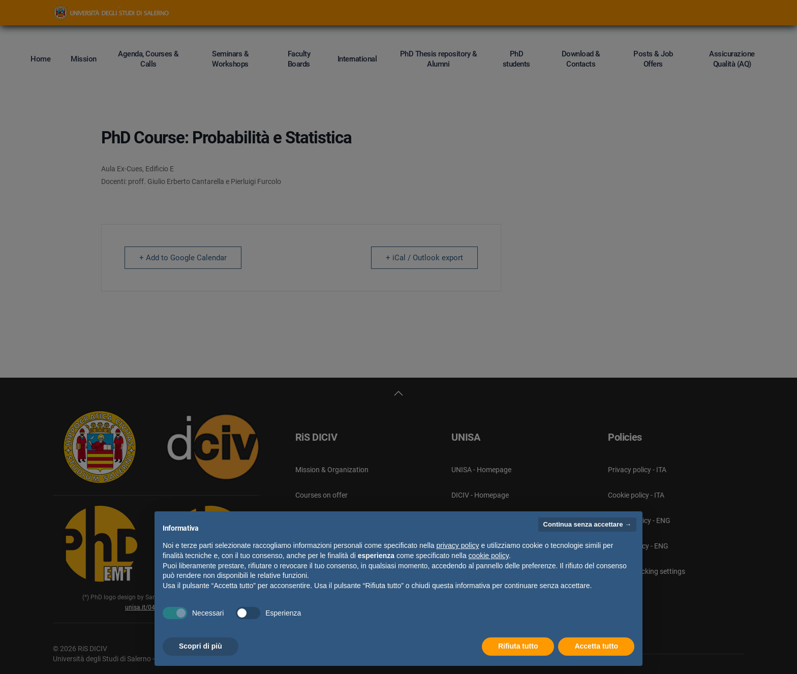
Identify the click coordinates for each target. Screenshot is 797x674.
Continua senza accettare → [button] (587, 524)
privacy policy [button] (458, 545)
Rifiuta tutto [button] (518, 646)
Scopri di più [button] (200, 646)
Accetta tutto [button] (596, 646)
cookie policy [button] (489, 556)
